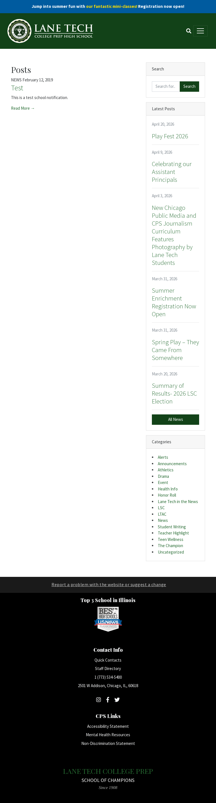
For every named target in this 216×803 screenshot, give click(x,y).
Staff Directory (108, 668)
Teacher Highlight (173, 533)
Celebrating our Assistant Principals (172, 171)
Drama (163, 476)
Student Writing (172, 526)
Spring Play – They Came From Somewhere (175, 350)
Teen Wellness (170, 539)
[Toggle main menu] (200, 30)
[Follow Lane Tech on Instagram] (98, 699)
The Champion (170, 545)
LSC (161, 507)
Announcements (172, 463)
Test (17, 87)
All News (175, 419)
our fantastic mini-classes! (111, 6)
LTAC (162, 514)
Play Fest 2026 (170, 136)
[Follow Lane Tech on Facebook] (107, 699)
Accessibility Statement (108, 726)
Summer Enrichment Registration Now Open (174, 302)
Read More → (23, 108)
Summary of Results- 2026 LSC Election (174, 393)
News (163, 520)
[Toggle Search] (189, 31)
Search (189, 86)
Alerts (163, 457)
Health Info (168, 489)
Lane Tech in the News (178, 501)
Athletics (166, 469)
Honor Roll (167, 495)
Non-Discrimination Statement (108, 743)
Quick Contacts (108, 660)
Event (163, 482)
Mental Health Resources (108, 734)
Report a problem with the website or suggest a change (108, 584)
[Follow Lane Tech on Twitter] (117, 699)
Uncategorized (171, 552)
